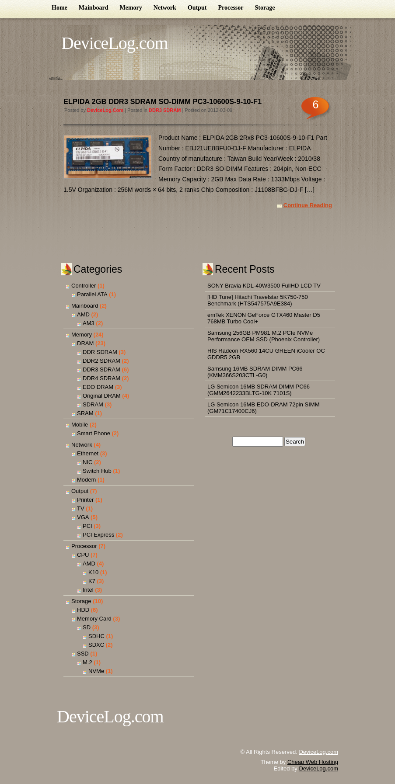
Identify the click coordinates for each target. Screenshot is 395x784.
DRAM (85, 343)
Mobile (79, 424)
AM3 (88, 323)
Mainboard (93, 7)
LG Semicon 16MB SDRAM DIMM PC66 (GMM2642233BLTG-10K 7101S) (258, 389)
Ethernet (87, 453)
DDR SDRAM (100, 352)
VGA (83, 517)
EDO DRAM (98, 387)
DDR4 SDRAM (101, 378)
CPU (83, 555)
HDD (83, 610)
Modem (86, 479)
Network (165, 7)
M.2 (87, 662)
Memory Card (94, 618)
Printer (85, 499)
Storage (265, 7)
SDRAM (93, 404)
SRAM (85, 413)
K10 (93, 572)
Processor (230, 7)
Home (59, 7)
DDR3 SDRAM (165, 110)
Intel (88, 589)
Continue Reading (307, 205)
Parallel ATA (92, 294)
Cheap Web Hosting (312, 762)
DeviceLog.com (114, 43)
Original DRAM (102, 395)
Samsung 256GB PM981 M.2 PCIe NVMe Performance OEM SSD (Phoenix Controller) (263, 336)
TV (80, 508)
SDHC (96, 636)
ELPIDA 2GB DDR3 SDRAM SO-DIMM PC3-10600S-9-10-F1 (162, 101)
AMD (83, 314)
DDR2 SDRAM (101, 360)
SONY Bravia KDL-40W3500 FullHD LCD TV (264, 285)
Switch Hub (97, 471)
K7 (91, 581)
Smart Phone (93, 433)
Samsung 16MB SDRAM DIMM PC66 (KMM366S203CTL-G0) (254, 371)
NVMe (96, 671)
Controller (83, 285)
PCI (87, 526)
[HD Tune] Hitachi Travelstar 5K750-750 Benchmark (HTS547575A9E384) (257, 300)
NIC (87, 462)
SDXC (96, 645)
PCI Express (98, 534)
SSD (83, 653)
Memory (130, 7)
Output (197, 7)
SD (87, 627)
